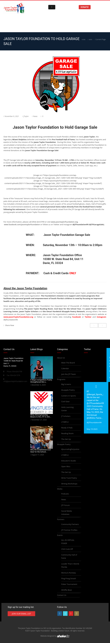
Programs (61, 379)
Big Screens (66, 384)
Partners (60, 519)
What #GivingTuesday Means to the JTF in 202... (40, 416)
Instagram (101, 317)
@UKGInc (91, 418)
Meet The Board (68, 362)
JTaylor (26, 116)
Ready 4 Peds (66, 427)
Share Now (8, 325)
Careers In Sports (68, 395)
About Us (61, 358)
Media (59, 489)
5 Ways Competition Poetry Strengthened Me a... (41, 381)
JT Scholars (65, 416)
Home (83, 39)
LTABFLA (65, 422)
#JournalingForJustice (70, 449)
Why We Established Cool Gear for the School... (40, 451)
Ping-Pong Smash (68, 578)
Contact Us (61, 595)
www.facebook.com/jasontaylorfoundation (22, 224)
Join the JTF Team (68, 374)
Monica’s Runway (68, 572)
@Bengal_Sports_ (95, 394)
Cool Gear (65, 401)
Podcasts (65, 493)
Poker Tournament (69, 584)
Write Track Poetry (69, 478)
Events (60, 535)
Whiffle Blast (66, 590)
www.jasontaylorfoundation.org (64, 222)
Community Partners (70, 524)
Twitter (88, 317)
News (90, 39)
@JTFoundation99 (95, 403)
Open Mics (65, 466)
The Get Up (66, 439)
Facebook (76, 317)
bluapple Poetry (68, 390)
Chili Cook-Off (67, 549)
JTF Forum (65, 505)
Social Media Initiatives (66, 512)
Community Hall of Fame (69, 556)
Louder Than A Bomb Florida (70, 565)
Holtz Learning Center (67, 409)
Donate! (85, 7)
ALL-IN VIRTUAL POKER (67, 542)
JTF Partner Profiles (69, 530)
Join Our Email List (21, 613)
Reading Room (67, 433)
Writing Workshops (69, 483)
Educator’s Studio (68, 460)
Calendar (65, 368)
